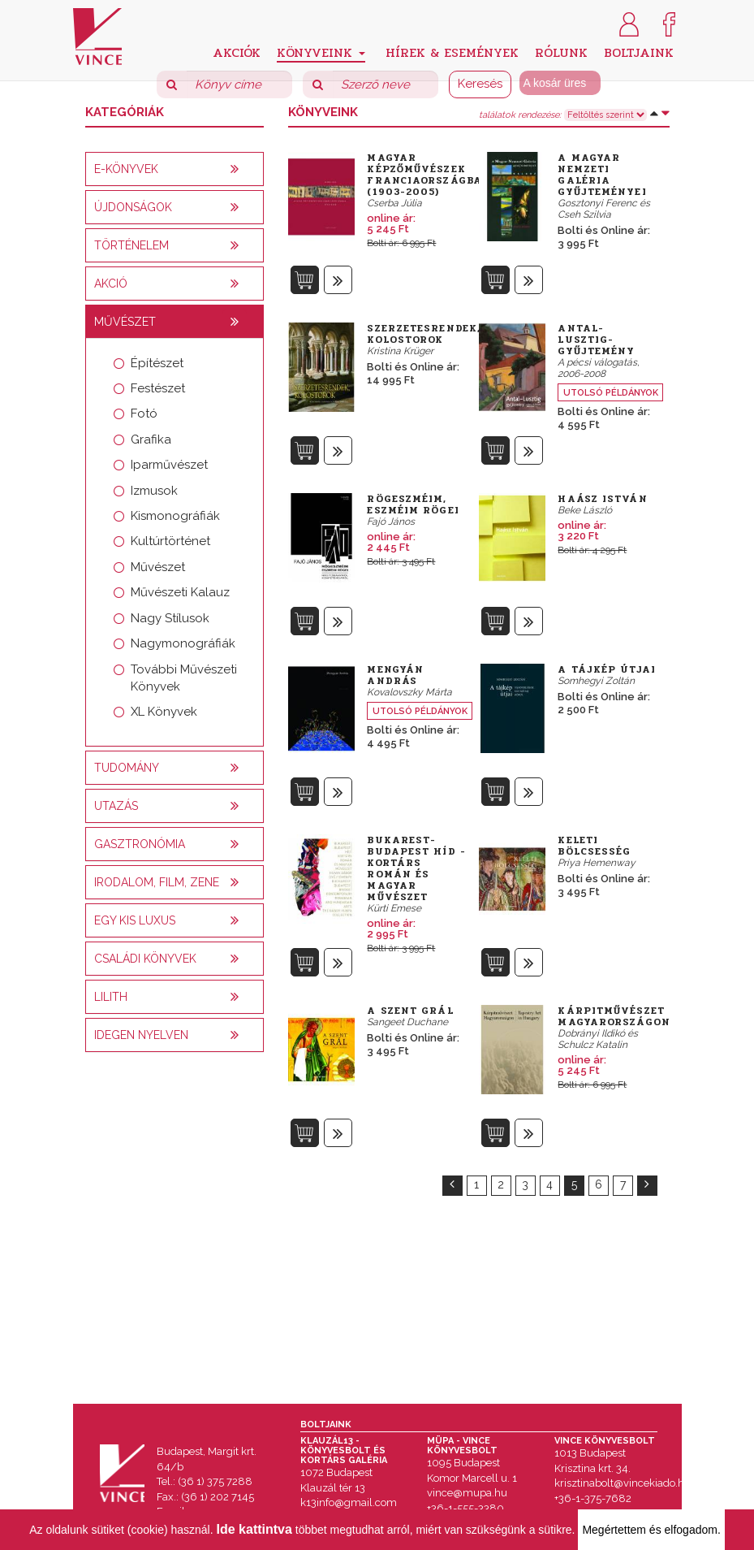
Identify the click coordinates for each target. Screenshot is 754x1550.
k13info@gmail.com (348, 1502)
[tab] (174, 169)
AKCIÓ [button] (110, 283)
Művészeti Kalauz (180, 592)
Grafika (151, 439)
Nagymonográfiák (183, 643)
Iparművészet (169, 464)
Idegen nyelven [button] (141, 1034)
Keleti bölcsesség (594, 846)
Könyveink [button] (321, 52)
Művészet (158, 567)
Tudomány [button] (126, 767)
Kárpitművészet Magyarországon (614, 1016)
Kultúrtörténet (170, 541)
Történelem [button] (131, 245)
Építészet (157, 363)
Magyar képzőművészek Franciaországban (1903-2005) (429, 174)
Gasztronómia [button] (139, 844)
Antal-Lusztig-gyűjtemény (596, 339)
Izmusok (154, 490)
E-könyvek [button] (126, 168)
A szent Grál (410, 1010)
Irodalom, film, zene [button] (156, 882)
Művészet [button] (125, 321)
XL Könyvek (164, 711)
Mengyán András (395, 675)
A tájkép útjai (606, 669)
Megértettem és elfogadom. (651, 1529)
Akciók (237, 51)
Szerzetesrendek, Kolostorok (423, 334)
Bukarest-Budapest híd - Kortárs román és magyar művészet (416, 868)
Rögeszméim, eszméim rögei (413, 504)
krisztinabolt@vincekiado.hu (622, 1483)
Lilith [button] (110, 996)
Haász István (602, 498)
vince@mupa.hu (467, 1493)
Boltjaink (639, 51)
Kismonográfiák (175, 516)
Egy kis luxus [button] (134, 920)
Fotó (144, 413)
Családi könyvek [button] (145, 958)
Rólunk (561, 51)
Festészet (158, 388)
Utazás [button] (116, 805)
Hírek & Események (452, 51)
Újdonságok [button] (133, 207)
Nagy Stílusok (170, 618)
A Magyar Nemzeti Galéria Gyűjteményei (602, 174)
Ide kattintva (254, 1529)
